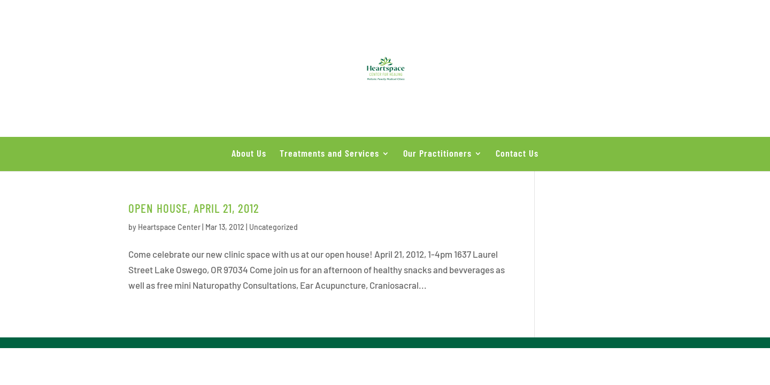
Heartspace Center (169, 227)
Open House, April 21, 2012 (193, 208)
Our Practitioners (437, 153)
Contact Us (517, 153)
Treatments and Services (329, 153)
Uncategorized (273, 227)
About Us (249, 153)
